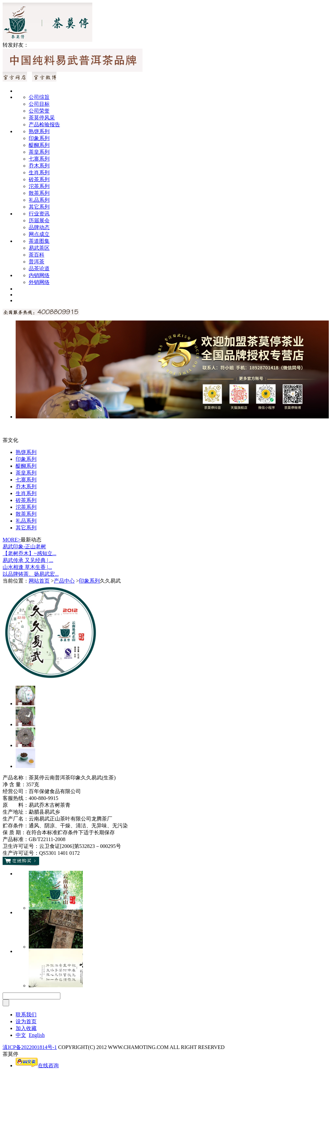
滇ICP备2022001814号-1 (30, 1047)
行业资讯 (39, 213)
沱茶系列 (39, 186)
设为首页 (26, 1021)
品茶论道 (39, 268)
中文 (21, 1035)
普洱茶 (36, 261)
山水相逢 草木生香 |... (27, 567)
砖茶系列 (39, 179)
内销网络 (39, 275)
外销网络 (39, 282)
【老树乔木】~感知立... (29, 553)
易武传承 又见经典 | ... (28, 560)
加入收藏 (26, 1028)
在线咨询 (37, 1065)
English (37, 1035)
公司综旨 (39, 97)
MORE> (12, 539)
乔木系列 (39, 165)
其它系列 (39, 207)
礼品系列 (39, 200)
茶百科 (36, 255)
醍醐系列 (39, 145)
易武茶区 (39, 248)
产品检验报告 (44, 124)
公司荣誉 (39, 111)
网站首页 (39, 581)
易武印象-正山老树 (24, 546)
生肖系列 (39, 172)
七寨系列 (39, 159)
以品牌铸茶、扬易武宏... (31, 574)
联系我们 (26, 1014)
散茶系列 (39, 193)
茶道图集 (39, 241)
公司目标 (39, 104)
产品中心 (64, 581)
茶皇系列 (39, 152)
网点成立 (39, 234)
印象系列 (39, 138)
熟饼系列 (39, 131)
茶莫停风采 (42, 117)
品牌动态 (39, 227)
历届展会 (39, 220)
